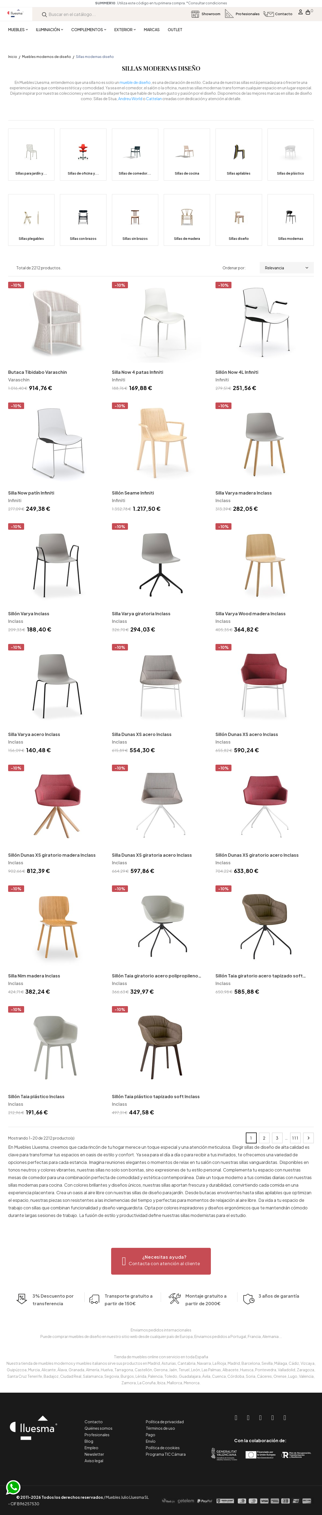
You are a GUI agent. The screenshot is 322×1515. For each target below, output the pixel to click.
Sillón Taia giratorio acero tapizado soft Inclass (259, 976)
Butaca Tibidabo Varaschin (37, 372)
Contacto (94, 1421)
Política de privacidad (165, 1421)
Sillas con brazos (83, 239)
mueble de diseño (135, 82)
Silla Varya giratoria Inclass (141, 613)
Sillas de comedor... (135, 173)
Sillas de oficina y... (83, 173)
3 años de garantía (279, 1308)
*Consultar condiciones (206, 3)
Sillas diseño (239, 239)
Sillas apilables (238, 173)
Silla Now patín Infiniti (31, 493)
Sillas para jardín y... (31, 173)
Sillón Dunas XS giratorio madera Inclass (52, 855)
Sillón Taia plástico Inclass (36, 1096)
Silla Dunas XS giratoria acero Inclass (152, 855)
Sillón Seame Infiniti (133, 493)
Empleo (91, 1447)
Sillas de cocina (187, 173)
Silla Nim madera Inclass (34, 976)
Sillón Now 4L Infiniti (236, 372)
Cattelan (154, 98)
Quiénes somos (98, 1428)
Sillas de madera (187, 239)
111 (295, 1138)
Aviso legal (94, 1460)
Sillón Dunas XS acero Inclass (246, 734)
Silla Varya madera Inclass (243, 493)
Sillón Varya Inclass (28, 613)
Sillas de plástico (290, 173)
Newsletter (94, 1454)
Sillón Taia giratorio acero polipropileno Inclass (155, 976)
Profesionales (97, 1434)
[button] (161, 1261)
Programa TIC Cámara (166, 1454)
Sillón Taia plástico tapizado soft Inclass (156, 1096)
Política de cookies (163, 1447)
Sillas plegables (31, 239)
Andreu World (130, 98)
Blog (89, 1441)
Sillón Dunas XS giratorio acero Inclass (257, 855)
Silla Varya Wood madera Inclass (250, 613)
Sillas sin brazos (135, 239)
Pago (150, 1434)
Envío (151, 1441)
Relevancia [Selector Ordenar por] (286, 267)
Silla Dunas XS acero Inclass (142, 734)
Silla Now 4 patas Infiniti (137, 372)
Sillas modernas (290, 239)
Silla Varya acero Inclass (34, 734)
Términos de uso (160, 1428)
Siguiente (308, 1138)
